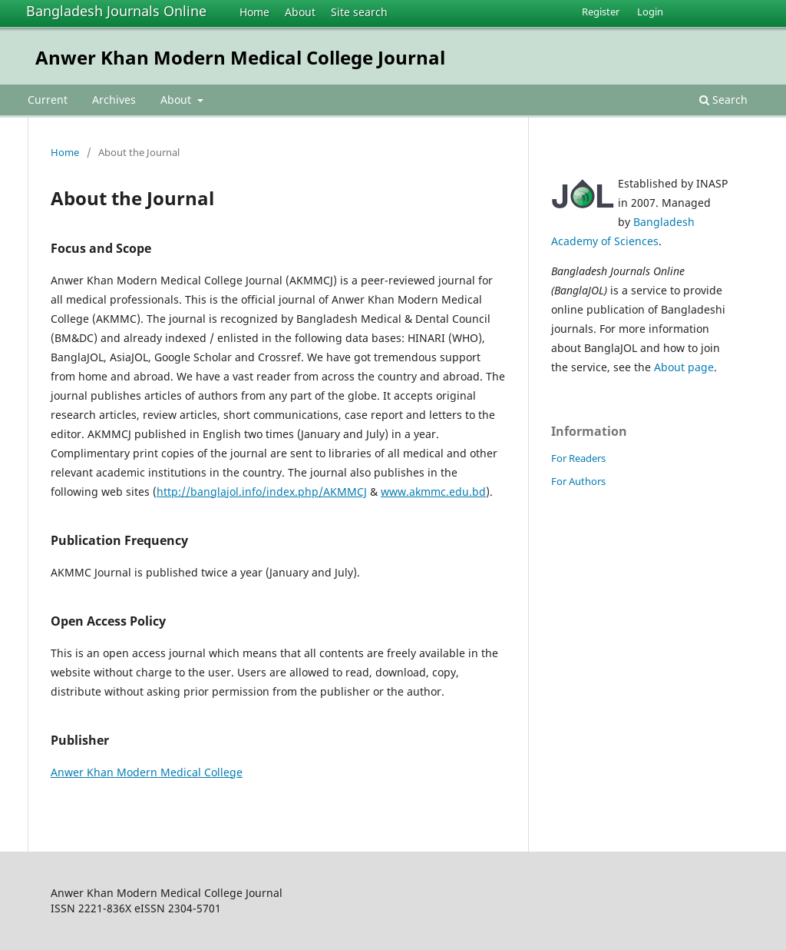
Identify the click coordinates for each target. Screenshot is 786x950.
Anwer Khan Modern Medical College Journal (240, 57)
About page (684, 367)
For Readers (578, 458)
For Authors (578, 481)
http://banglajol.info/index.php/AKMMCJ (262, 491)
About (300, 12)
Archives (114, 99)
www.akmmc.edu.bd (433, 491)
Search (723, 99)
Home (254, 12)
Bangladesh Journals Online (116, 11)
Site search (359, 12)
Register (600, 11)
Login (650, 11)
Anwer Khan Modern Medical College (147, 772)
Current (48, 99)
